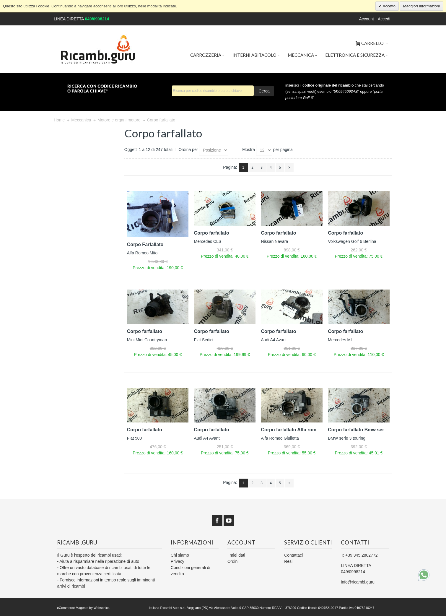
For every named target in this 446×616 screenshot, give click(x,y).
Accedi (384, 19)
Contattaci (293, 555)
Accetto (388, 6)
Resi (288, 561)
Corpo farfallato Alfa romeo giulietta (301, 429)
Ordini (232, 561)
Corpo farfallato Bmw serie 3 (360, 429)
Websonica (102, 608)
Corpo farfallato (211, 232)
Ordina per (188, 149)
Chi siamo (180, 555)
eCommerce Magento (72, 608)
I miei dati (236, 555)
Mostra (248, 149)
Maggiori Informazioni (421, 6)
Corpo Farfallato (145, 244)
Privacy (177, 561)
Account (366, 19)
